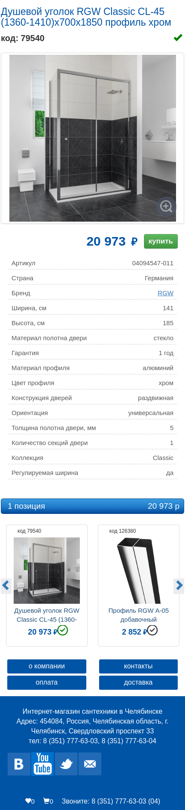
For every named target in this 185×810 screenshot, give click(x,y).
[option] (47, 584)
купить (161, 241)
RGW (165, 293)
